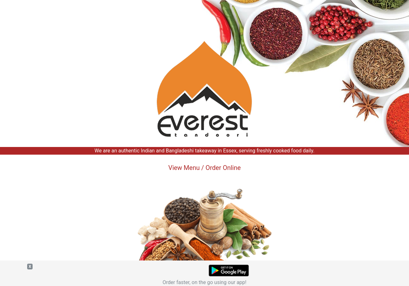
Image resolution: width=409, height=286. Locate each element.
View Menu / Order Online (204, 168)
